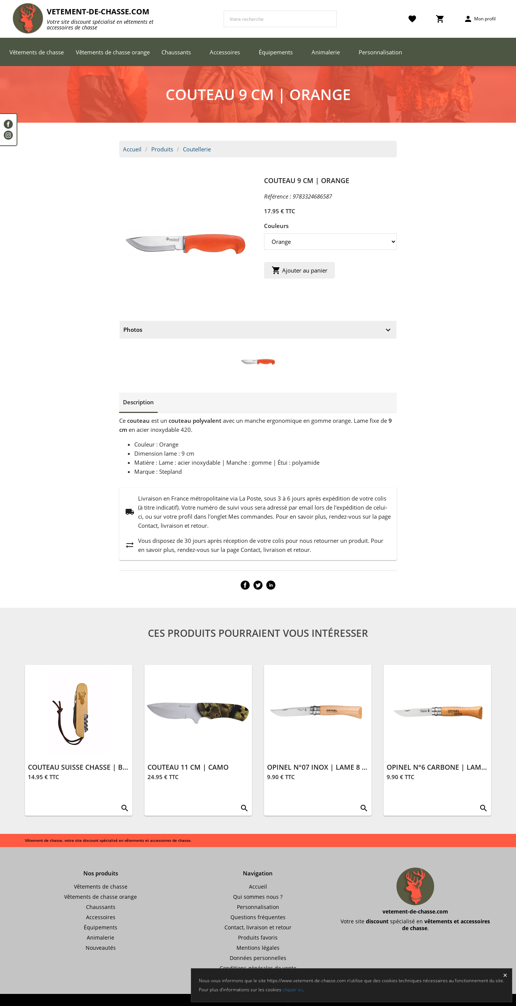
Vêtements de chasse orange (113, 52)
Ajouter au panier (299, 270)
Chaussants (176, 52)
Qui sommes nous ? (258, 896)
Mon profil (480, 18)
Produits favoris (258, 937)
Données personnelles (258, 957)
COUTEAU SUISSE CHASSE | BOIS (81, 767)
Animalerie (326, 52)
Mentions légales (258, 947)
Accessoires (225, 52)
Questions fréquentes (258, 917)
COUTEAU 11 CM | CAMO (188, 767)
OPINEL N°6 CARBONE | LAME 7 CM (445, 767)
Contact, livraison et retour (258, 927)
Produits (162, 149)
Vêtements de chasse (36, 52)
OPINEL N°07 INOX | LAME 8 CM (319, 767)
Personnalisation (380, 52)
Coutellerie (197, 149)
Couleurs (276, 226)
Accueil (132, 149)
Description (138, 402)
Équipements (276, 52)
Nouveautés (101, 947)
